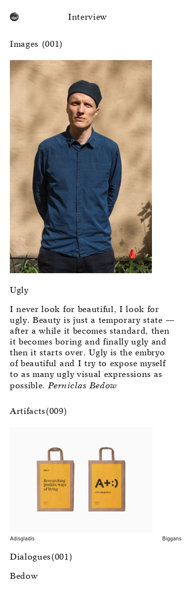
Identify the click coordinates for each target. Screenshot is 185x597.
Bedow (23, 576)
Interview (87, 17)
